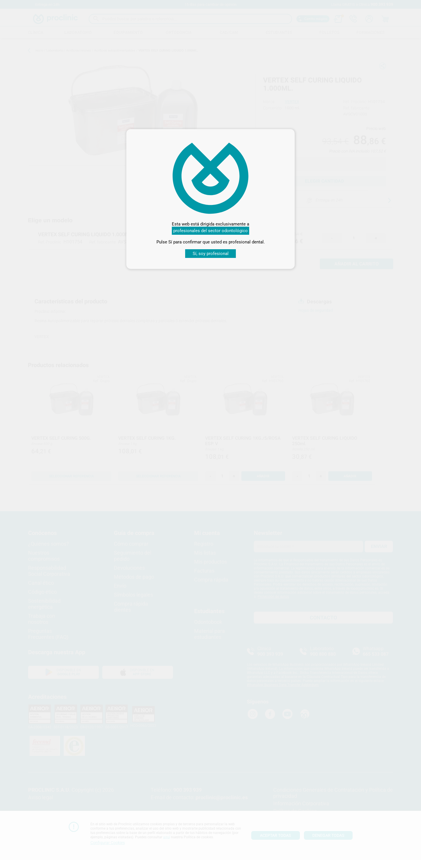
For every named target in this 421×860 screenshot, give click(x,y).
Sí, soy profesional (211, 253)
